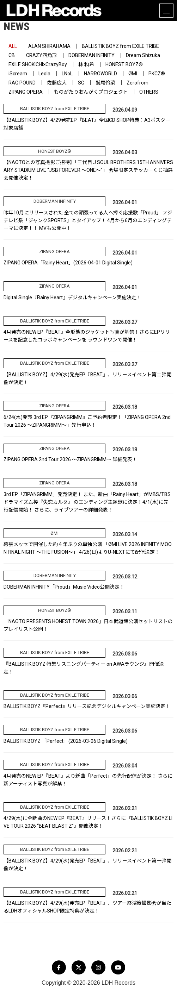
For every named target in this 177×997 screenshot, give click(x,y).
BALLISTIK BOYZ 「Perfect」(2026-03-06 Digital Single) (66, 741)
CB (11, 55)
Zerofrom (137, 83)
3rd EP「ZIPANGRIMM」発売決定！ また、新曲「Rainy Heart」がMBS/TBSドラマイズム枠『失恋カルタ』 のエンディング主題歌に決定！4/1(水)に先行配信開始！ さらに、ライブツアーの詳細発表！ (87, 502)
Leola (44, 73)
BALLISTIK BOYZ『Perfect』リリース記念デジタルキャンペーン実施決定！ (87, 706)
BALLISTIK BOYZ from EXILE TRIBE (120, 46)
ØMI (132, 73)
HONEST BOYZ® (124, 64)
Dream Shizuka (143, 55)
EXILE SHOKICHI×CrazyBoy (37, 64)
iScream (17, 73)
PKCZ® (156, 73)
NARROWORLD (100, 73)
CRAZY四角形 (41, 55)
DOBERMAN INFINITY (91, 55)
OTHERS (148, 92)
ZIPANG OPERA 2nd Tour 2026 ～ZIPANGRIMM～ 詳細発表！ (70, 459)
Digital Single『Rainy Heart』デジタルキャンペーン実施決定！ (72, 297)
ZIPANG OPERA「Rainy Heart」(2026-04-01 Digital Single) (68, 262)
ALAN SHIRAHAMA (49, 46)
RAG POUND (22, 83)
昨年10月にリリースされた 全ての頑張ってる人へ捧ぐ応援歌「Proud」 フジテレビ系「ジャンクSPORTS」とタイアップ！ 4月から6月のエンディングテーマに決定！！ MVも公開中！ (88, 220)
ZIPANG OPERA (25, 92)
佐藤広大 (57, 83)
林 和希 (86, 64)
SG (81, 83)
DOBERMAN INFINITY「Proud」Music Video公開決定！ (64, 587)
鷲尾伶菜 (105, 83)
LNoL (67, 73)
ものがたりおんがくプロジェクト (91, 92)
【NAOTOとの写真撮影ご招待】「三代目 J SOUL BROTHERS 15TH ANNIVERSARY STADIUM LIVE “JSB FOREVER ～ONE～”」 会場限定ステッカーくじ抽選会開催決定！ (88, 170)
